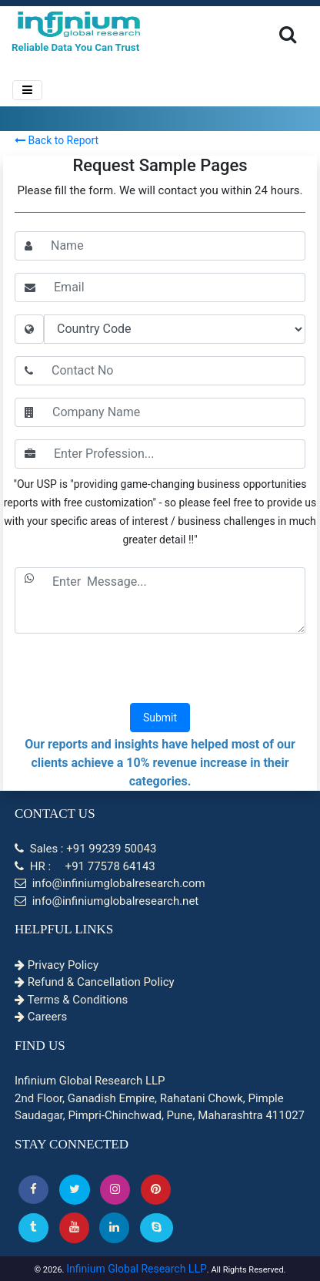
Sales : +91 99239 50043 (85, 849)
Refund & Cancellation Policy (95, 982)
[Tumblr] (33, 1227)
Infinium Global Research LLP (136, 1269)
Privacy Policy (56, 965)
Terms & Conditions (71, 1000)
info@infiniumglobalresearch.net (106, 901)
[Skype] (156, 1227)
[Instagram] (115, 1190)
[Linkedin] (114, 1227)
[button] (33, 1189)
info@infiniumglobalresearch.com (110, 883)
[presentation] (160, 670)
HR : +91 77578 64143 (85, 866)
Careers (41, 1017)
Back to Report (56, 140)
